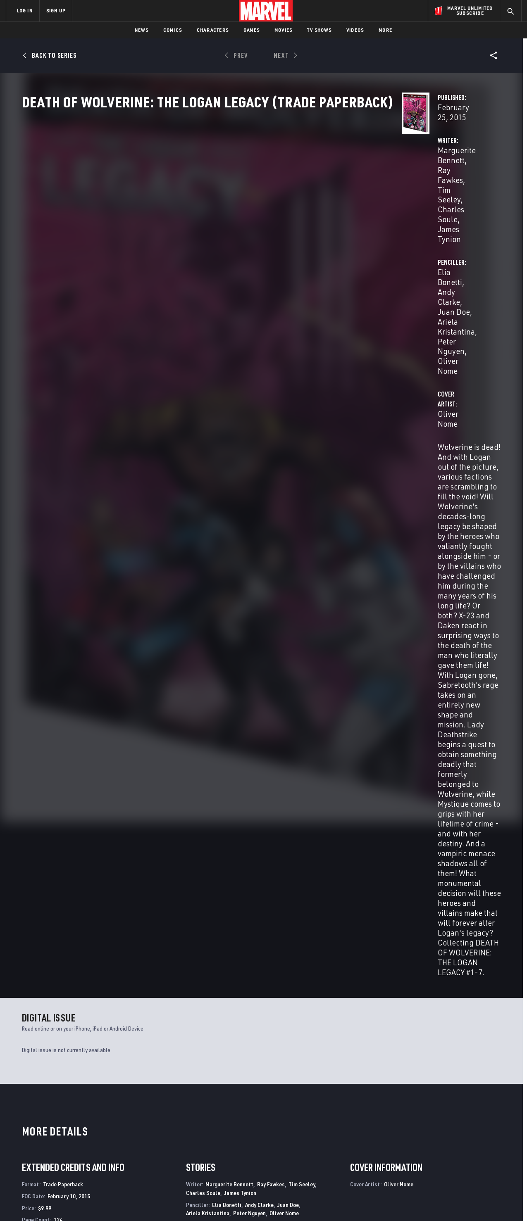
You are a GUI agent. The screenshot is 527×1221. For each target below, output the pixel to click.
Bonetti (49, 832)
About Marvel (92, 1110)
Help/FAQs (87, 1122)
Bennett (30, 832)
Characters (213, 30)
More (385, 30)
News (141, 30)
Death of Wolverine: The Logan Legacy (74, 1024)
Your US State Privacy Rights (161, 1201)
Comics (172, 30)
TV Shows (319, 30)
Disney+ (162, 1122)
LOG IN (25, 10)
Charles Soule (195, 204)
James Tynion (246, 204)
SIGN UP (55, 10)
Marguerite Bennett (205, 195)
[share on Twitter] (445, 1131)
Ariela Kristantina (207, 580)
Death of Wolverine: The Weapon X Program (188, 1028)
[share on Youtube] (423, 1149)
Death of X (279, 1024)
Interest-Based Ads (406, 1201)
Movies (283, 30)
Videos (355, 30)
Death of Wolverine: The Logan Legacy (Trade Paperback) (64, 818)
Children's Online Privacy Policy (290, 1201)
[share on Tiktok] (423, 1166)
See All (485, 654)
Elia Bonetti (352, 195)
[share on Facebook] (423, 1132)
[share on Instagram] (468, 1131)
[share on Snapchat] (445, 1149)
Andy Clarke (396, 195)
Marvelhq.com (171, 1134)
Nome (64, 832)
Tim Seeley (303, 195)
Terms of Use (69, 1201)
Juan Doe (436, 195)
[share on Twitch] (491, 1149)
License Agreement (354, 1201)
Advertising (168, 1110)
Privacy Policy (107, 1201)
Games (251, 30)
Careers (84, 1134)
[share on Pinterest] (468, 1149)
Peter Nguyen (397, 204)
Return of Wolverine (415, 1024)
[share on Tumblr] (491, 1131)
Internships (90, 1146)
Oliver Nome (445, 204)
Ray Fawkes (261, 195)
